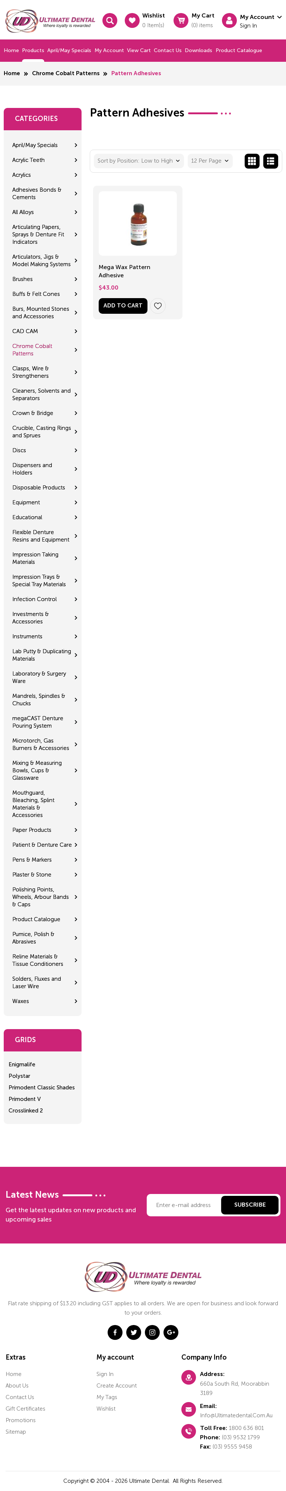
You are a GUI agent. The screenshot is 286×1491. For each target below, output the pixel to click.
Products (33, 50)
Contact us (168, 50)
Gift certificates (25, 1408)
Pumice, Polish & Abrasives (33, 938)
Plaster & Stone (31, 874)
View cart (139, 50)
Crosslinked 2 (26, 1110)
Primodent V (25, 1099)
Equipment (26, 502)
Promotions (21, 1420)
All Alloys (23, 212)
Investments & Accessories (30, 618)
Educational (27, 517)
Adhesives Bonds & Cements (36, 193)
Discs (19, 450)
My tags (106, 1397)
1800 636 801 (246, 1428)
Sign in (105, 1374)
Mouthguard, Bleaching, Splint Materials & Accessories (33, 803)
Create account (116, 1385)
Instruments (27, 636)
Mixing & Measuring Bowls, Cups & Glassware (37, 770)
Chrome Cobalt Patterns (65, 73)
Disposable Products (38, 487)
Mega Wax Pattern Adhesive (124, 271)
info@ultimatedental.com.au (236, 1415)
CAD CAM (25, 331)
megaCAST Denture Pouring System (37, 722)
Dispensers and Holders (32, 469)
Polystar (19, 1076)
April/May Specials (69, 50)
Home (11, 50)
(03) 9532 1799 (241, 1437)
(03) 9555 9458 (232, 1446)
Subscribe (250, 1205)
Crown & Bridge (32, 413)
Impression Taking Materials (35, 558)
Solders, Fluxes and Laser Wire (36, 983)
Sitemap (16, 1431)
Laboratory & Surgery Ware (39, 677)
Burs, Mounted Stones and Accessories (40, 313)
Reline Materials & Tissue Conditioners (37, 960)
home (14, 1374)
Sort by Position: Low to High (135, 160)
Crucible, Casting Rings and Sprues (41, 432)
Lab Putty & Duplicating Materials (41, 655)
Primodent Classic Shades (42, 1087)
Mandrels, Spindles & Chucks (38, 700)
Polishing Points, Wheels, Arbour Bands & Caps (40, 897)
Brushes (22, 279)
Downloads (198, 50)
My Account (109, 50)
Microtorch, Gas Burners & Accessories (40, 744)
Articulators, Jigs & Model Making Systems (41, 260)
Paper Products (31, 830)
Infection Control (34, 599)
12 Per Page (206, 160)
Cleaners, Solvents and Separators (41, 394)
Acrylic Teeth (28, 160)
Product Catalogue (239, 50)
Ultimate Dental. (150, 1481)
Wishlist (105, 1408)
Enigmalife (22, 1064)
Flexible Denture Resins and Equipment (40, 536)
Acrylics (21, 175)
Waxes (20, 1001)
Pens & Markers (32, 859)
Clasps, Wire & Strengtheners (30, 372)
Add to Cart (123, 306)
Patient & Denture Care (42, 845)
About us (17, 1385)
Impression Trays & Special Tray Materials (39, 581)
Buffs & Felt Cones (36, 294)
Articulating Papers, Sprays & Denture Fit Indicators (38, 234)
